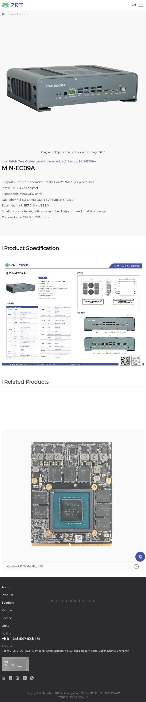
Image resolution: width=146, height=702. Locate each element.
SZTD (84, 697)
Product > (22, 14)
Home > (11, 14)
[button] (52, 657)
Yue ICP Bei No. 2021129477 (102, 693)
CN (134, 4)
